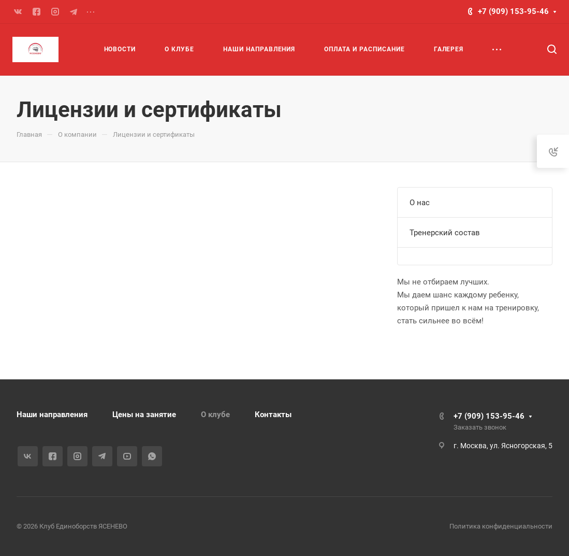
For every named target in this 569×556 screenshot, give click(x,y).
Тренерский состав (445, 232)
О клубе (215, 414)
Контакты (273, 414)
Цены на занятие (144, 414)
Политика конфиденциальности (500, 526)
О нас (420, 202)
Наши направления (52, 414)
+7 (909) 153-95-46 (513, 11)
